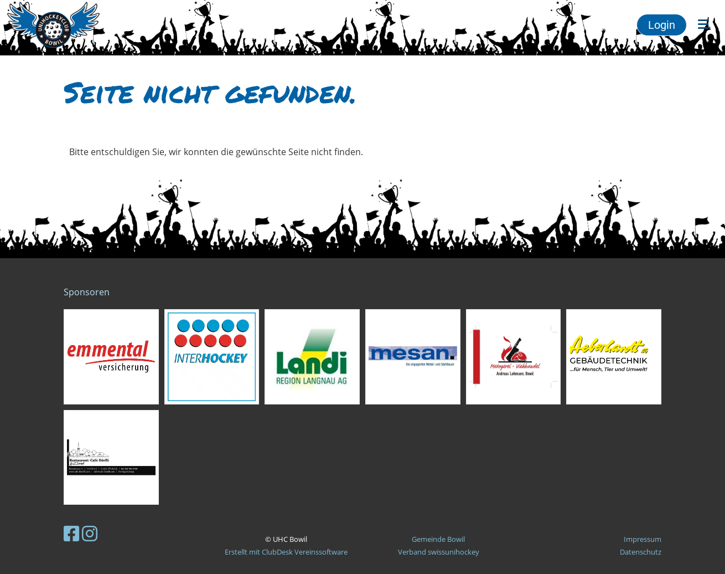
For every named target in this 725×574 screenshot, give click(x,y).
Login (661, 25)
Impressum (642, 539)
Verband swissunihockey (438, 552)
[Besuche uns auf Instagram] (89, 533)
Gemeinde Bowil (438, 539)
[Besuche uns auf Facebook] (71, 533)
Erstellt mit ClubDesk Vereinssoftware (286, 552)
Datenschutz (640, 552)
